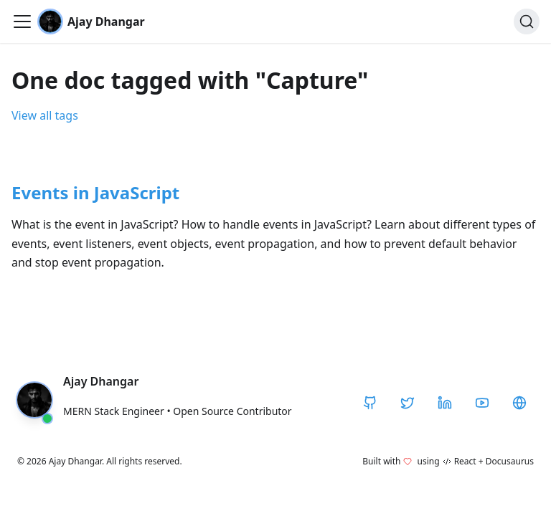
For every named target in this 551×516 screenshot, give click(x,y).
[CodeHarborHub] (519, 402)
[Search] (527, 21)
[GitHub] (370, 402)
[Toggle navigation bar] (22, 21)
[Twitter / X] (407, 402)
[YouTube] (482, 402)
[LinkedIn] (444, 402)
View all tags (44, 115)
